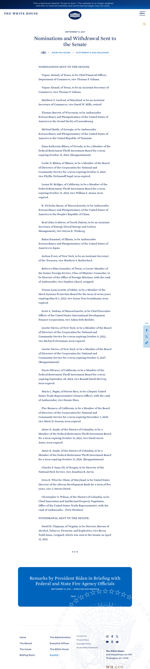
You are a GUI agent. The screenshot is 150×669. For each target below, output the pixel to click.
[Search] (144, 24)
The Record (26, 643)
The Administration (60, 637)
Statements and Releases (92, 52)
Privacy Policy (83, 640)
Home (23, 637)
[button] (146, 342)
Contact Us (82, 636)
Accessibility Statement (87, 648)
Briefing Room (61, 52)
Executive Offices (59, 643)
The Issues (25, 649)
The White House (59, 649)
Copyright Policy (84, 644)
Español (54, 655)
